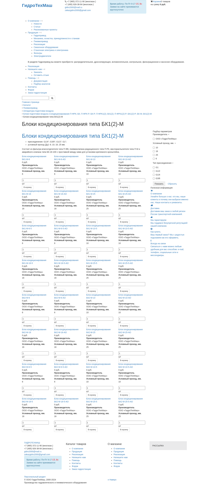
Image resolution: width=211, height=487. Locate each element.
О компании (119, 448)
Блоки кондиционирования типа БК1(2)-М (73, 136)
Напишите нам (120, 457)
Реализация (119, 454)
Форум (117, 466)
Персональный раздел (35, 477)
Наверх (112, 479)
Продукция (119, 451)
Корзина (157, 1)
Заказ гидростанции (81, 469)
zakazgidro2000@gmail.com (78, 10)
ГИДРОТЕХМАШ (32, 443)
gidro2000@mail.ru (73, 7)
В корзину (28, 187)
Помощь (117, 460)
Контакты (118, 463)
